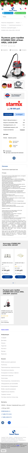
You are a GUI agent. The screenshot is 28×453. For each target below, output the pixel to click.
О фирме (3, 337)
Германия (22, 129)
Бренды (3, 351)
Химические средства (7, 375)
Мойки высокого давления (8, 362)
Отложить (23, 50)
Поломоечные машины (7, 370)
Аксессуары (4, 378)
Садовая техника (6, 394)
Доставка (3, 340)
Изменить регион (12, 137)
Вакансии (3, 354)
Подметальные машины (7, 391)
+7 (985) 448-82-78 (6, 417)
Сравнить (5, 50)
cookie (17, 445)
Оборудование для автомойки (9, 383)
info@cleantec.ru (5, 411)
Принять (4, 450)
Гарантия (3, 345)
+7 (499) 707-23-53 (6, 414)
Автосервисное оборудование (9, 386)
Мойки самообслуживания (8, 389)
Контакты (3, 348)
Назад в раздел (5, 329)
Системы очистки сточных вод (9, 397)
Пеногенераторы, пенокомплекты (10, 381)
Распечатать (14, 50)
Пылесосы (4, 364)
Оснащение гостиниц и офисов (9, 372)
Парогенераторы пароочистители (10, 367)
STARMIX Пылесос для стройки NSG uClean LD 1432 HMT (7, 312)
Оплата (3, 343)
